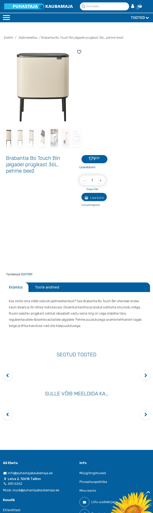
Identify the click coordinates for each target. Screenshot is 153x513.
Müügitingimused (92, 473)
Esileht (8, 37)
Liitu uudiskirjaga (98, 502)
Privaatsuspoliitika (93, 482)
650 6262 (12, 484)
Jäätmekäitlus (27, 37)
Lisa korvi (94, 198)
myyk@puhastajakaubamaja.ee (36, 490)
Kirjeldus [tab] (16, 287)
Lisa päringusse (90, 204)
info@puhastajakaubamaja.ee (28, 473)
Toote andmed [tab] (47, 287)
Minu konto (87, 490)
